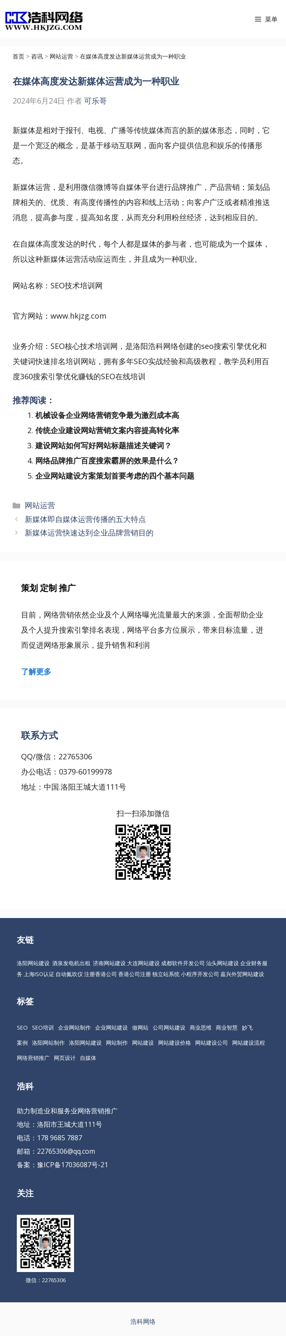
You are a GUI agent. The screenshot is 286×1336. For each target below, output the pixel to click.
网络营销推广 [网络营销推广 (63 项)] (33, 1058)
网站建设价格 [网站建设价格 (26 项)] (174, 1042)
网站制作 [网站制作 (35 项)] (117, 1042)
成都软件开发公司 (183, 963)
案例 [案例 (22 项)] (22, 1042)
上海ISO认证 (39, 974)
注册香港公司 (100, 974)
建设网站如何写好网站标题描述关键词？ (103, 445)
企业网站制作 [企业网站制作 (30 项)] (74, 1027)
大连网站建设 (143, 963)
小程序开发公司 (200, 974)
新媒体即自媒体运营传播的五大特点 (85, 519)
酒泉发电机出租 (71, 963)
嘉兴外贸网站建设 (242, 974)
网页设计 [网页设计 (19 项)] (65, 1058)
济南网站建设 (109, 963)
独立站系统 (166, 974)
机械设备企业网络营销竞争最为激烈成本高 (107, 415)
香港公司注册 (134, 974)
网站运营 (40, 505)
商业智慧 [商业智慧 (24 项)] (227, 1027)
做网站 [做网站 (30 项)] (140, 1027)
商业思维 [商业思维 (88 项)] (201, 1027)
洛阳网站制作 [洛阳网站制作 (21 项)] (48, 1042)
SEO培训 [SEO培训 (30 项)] (43, 1027)
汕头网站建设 (222, 963)
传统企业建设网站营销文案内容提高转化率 (107, 430)
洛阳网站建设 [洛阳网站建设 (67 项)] (85, 1042)
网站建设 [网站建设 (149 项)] (143, 1042)
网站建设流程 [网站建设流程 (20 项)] (248, 1042)
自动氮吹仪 (69, 974)
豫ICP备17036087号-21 (72, 1164)
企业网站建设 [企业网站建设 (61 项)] (111, 1027)
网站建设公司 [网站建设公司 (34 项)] (211, 1042)
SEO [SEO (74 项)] (22, 1027)
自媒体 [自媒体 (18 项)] (88, 1058)
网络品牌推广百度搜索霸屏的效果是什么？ (107, 460)
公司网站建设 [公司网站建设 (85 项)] (169, 1027)
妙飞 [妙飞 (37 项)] (247, 1027)
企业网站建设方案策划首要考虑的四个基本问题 (114, 476)
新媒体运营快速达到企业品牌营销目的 (89, 532)
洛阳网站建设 (33, 963)
